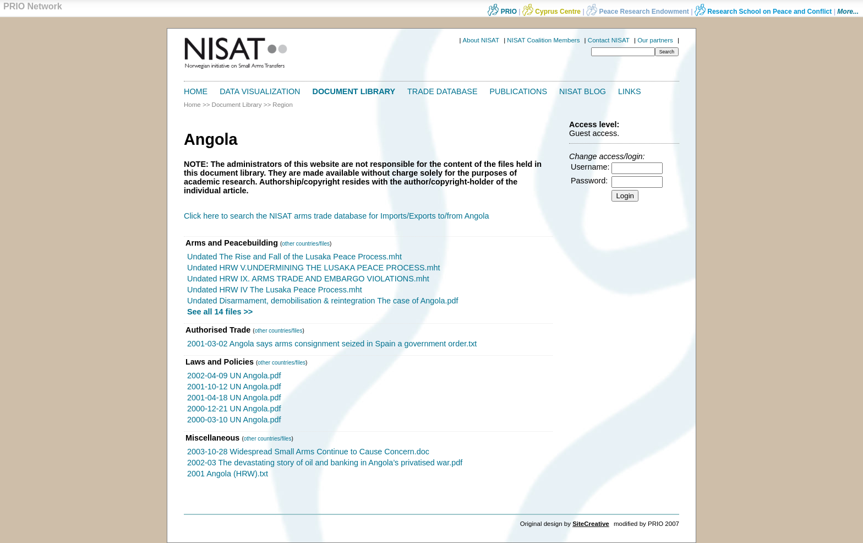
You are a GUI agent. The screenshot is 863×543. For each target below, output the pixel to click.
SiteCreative (590, 523)
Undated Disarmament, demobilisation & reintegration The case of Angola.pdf (322, 300)
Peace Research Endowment (638, 11)
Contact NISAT (609, 40)
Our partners (655, 40)
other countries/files (306, 244)
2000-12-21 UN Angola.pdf (234, 408)
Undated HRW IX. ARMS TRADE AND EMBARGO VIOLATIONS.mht (308, 278)
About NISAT (481, 40)
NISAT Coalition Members (543, 40)
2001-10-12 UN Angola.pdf (234, 386)
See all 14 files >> (220, 311)
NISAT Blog (582, 91)
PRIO (502, 11)
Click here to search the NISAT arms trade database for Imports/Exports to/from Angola (336, 215)
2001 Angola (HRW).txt (227, 473)
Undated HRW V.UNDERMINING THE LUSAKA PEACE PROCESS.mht (313, 267)
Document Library (354, 91)
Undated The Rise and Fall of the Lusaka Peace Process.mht (294, 256)
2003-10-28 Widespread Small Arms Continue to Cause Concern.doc (308, 451)
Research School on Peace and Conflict (763, 11)
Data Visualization (260, 91)
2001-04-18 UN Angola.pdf (234, 397)
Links (629, 91)
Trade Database (442, 91)
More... (848, 11)
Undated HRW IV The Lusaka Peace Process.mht (274, 289)
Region (282, 104)
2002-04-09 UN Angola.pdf (234, 375)
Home (195, 91)
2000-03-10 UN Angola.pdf (234, 419)
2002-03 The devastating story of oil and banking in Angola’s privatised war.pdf (324, 462)
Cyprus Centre (551, 11)
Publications (519, 91)
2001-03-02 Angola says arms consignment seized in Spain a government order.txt (332, 343)
